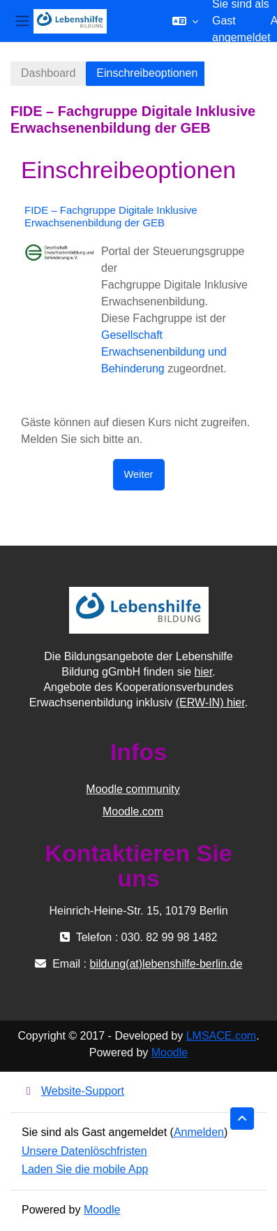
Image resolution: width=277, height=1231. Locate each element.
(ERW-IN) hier (210, 702)
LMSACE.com (221, 1036)
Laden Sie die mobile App (85, 1169)
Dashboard (48, 73)
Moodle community (132, 789)
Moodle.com (133, 811)
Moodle (169, 1052)
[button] (185, 21)
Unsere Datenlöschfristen (84, 1151)
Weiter (139, 474)
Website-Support (73, 1091)
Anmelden (199, 1132)
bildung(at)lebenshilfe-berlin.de (165, 964)
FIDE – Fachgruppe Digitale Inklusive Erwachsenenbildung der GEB (110, 216)
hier (204, 672)
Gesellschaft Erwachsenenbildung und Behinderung (164, 351)
